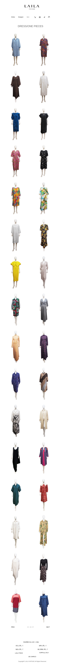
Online (13, 17)
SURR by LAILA (44, 652)
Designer (20, 17)
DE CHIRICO (32, 656)
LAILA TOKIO (19, 653)
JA (49, 17)
